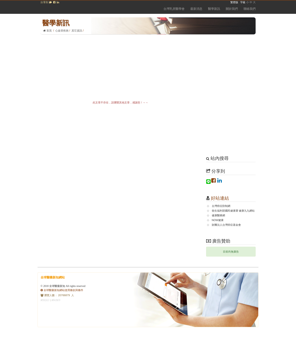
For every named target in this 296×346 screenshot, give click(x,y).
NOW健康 (218, 220)
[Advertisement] (148, 62)
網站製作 (56, 300)
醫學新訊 (214, 8)
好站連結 (220, 198)
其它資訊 (77, 30)
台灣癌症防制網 (221, 205)
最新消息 (196, 8)
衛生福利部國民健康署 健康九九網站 (233, 210)
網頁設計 (45, 300)
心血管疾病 (62, 30)
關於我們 (232, 8)
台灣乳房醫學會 (174, 8)
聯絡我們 (250, 8)
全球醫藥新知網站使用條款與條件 (62, 290)
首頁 (47, 30)
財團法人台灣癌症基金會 (226, 224)
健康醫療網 (218, 215)
